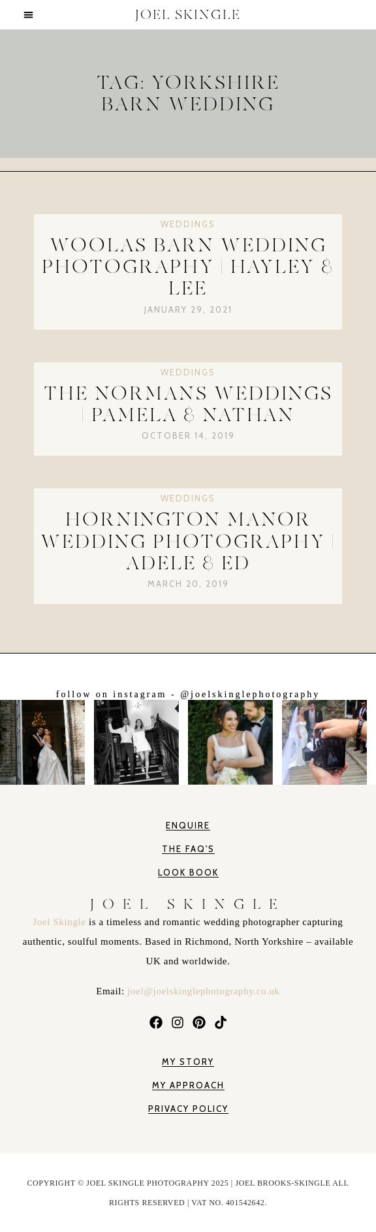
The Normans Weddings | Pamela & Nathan (188, 404)
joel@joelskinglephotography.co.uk (203, 991)
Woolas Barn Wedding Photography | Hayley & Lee (188, 267)
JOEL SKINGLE (188, 14)
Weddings (188, 224)
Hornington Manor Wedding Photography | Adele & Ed (188, 541)
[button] (28, 14)
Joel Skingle (61, 922)
